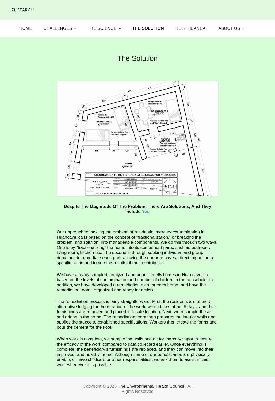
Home (25, 28)
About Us (231, 28)
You (146, 211)
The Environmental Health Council (151, 386)
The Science (105, 28)
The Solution (148, 28)
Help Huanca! (191, 28)
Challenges (60, 28)
